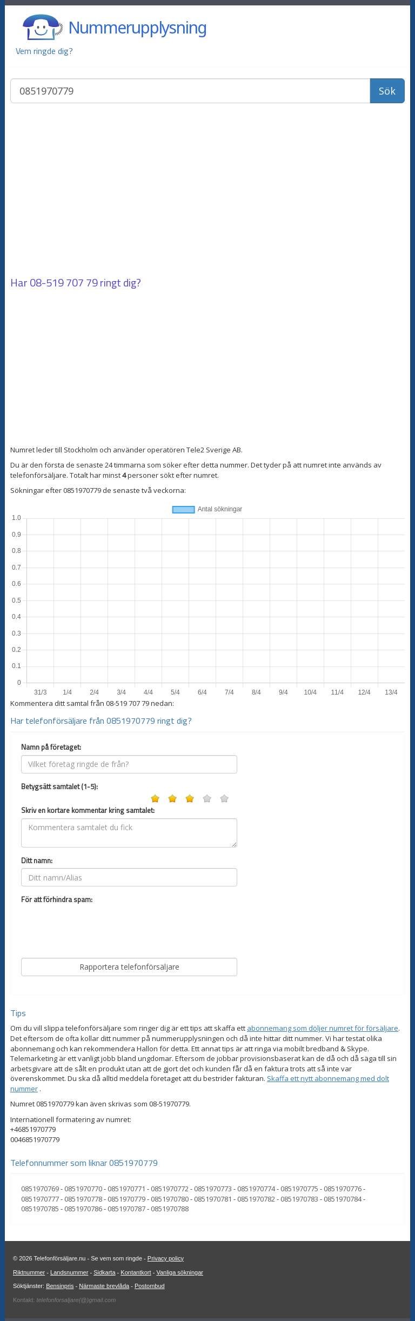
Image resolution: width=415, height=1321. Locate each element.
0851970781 (213, 1199)
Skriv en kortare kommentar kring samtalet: (88, 810)
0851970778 (83, 1199)
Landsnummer (69, 1272)
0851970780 (170, 1199)
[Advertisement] (207, 190)
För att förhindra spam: (56, 900)
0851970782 (256, 1199)
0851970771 (126, 1188)
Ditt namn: (36, 861)
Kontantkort (136, 1272)
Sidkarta (104, 1272)
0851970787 (126, 1208)
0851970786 (83, 1208)
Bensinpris (59, 1286)
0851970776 (343, 1188)
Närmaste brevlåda (104, 1286)
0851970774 (256, 1188)
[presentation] (103, 929)
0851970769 (40, 1188)
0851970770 (83, 1188)
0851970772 (170, 1188)
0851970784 (343, 1199)
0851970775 (299, 1188)
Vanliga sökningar (179, 1272)
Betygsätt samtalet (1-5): (59, 787)
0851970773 (213, 1188)
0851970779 (126, 1199)
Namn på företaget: (51, 747)
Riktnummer (29, 1272)
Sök (387, 90)
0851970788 (170, 1208)
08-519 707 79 (64, 282)
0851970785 (40, 1208)
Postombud (150, 1286)
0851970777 (40, 1199)
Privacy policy (166, 1258)
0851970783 (299, 1199)
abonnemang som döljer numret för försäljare (322, 1028)
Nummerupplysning (137, 27)
